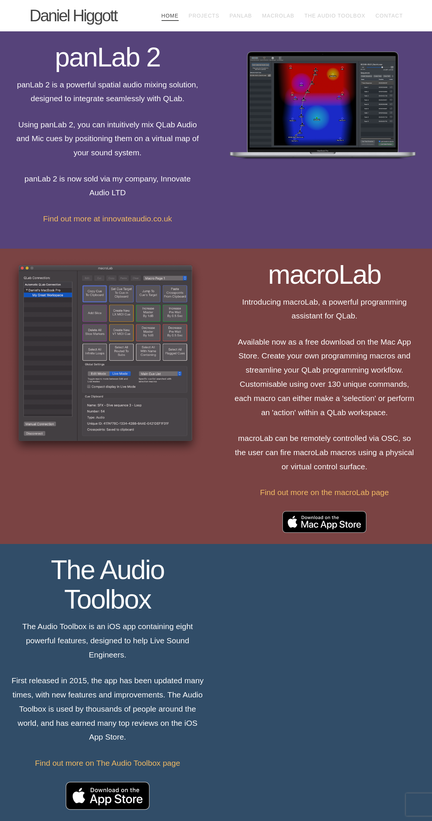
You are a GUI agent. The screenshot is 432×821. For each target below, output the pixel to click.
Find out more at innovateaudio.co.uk (107, 218)
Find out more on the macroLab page (324, 492)
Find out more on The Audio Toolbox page (107, 763)
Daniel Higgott (73, 15)
